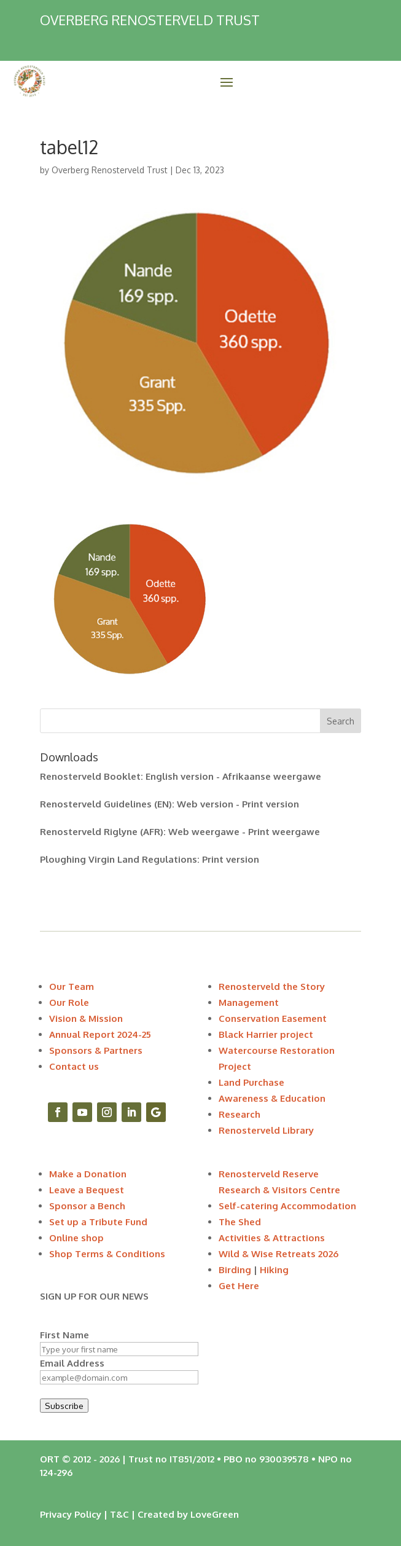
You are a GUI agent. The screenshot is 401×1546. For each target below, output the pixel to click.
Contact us (74, 1066)
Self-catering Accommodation (287, 1206)
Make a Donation (88, 1174)
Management (249, 1002)
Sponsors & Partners (95, 1050)
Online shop (76, 1238)
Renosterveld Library (266, 1130)
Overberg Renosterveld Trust (110, 170)
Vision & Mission (86, 1018)
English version (180, 776)
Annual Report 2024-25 (100, 1034)
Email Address (72, 1363)
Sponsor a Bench (87, 1206)
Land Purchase (251, 1082)
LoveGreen (214, 1514)
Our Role (69, 1002)
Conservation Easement (273, 1018)
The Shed (240, 1222)
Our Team (71, 986)
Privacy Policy (70, 1514)
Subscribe (64, 1405)
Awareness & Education (272, 1098)
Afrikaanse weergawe (271, 776)
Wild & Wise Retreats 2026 (278, 1254)
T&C (119, 1514)
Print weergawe (284, 832)
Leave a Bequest (86, 1190)
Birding (235, 1270)
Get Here (239, 1286)
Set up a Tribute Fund (98, 1222)
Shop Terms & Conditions (107, 1254)
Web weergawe (203, 832)
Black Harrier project (266, 1034)
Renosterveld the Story (272, 986)
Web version (205, 804)
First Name (64, 1335)
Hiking (274, 1270)
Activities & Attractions (272, 1238)
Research (239, 1114)
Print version (270, 804)
